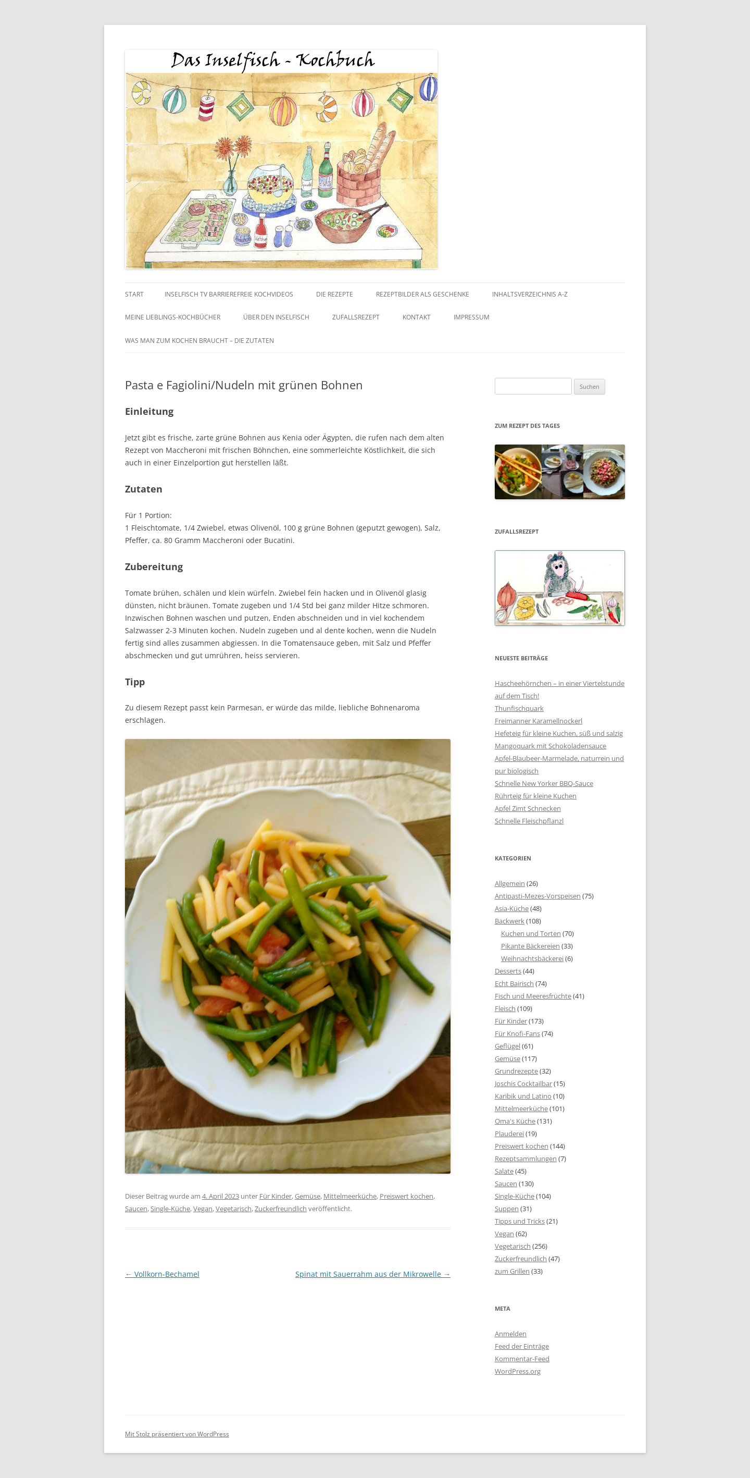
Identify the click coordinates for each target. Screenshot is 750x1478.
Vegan (203, 1208)
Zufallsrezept (356, 317)
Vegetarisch (234, 1208)
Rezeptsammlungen (526, 1158)
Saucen (136, 1208)
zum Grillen (512, 1271)
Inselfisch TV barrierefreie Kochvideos (229, 294)
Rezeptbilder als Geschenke (422, 294)
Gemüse (307, 1196)
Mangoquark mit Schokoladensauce (550, 745)
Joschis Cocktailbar (523, 1083)
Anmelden (511, 1333)
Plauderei (509, 1133)
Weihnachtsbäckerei (532, 958)
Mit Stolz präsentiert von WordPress (177, 1434)
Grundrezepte (516, 1071)
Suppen (507, 1208)
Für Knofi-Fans (517, 1033)
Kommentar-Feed (522, 1358)
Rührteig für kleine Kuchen (536, 795)
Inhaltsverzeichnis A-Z (530, 294)
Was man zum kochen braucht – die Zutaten (199, 340)
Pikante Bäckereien (530, 946)
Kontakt (417, 317)
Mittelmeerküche (350, 1196)
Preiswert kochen (406, 1196)
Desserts (508, 971)
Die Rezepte (334, 294)
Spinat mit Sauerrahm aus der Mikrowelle (373, 1274)
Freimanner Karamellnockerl (538, 720)
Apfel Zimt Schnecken (528, 808)
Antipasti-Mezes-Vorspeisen (538, 896)
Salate (504, 1171)
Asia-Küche (512, 908)
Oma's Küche (515, 1121)
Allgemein (510, 883)
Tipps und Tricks (520, 1221)
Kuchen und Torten (531, 933)
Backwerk (509, 921)
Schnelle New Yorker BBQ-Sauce (544, 783)
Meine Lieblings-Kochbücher (172, 317)
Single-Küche (170, 1208)
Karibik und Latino (523, 1096)
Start (134, 294)
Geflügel (507, 1046)
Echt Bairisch (514, 983)
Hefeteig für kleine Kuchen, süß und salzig (559, 733)
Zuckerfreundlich (281, 1208)
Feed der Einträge (522, 1346)
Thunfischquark (519, 708)
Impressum (472, 317)
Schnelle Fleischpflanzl (529, 821)
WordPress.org (518, 1371)
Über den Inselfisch (276, 317)
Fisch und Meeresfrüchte (533, 996)
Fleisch (505, 1008)
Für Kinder (275, 1196)
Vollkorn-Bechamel (162, 1274)
